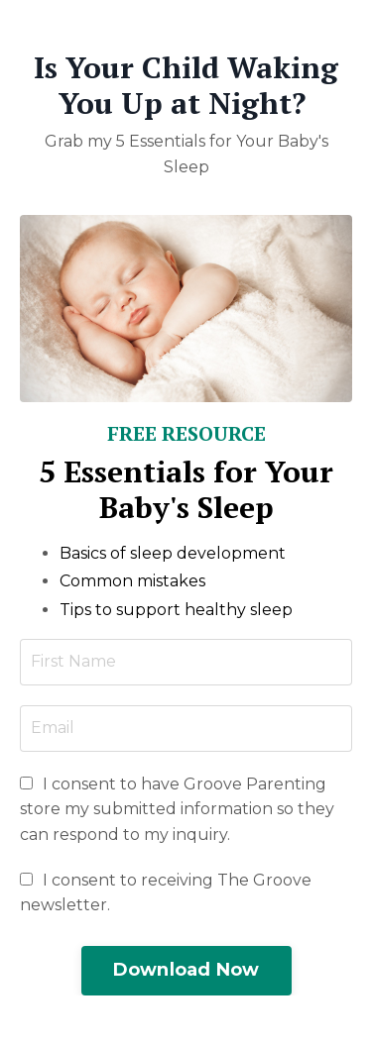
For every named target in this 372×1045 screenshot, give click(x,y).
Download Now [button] (186, 970)
